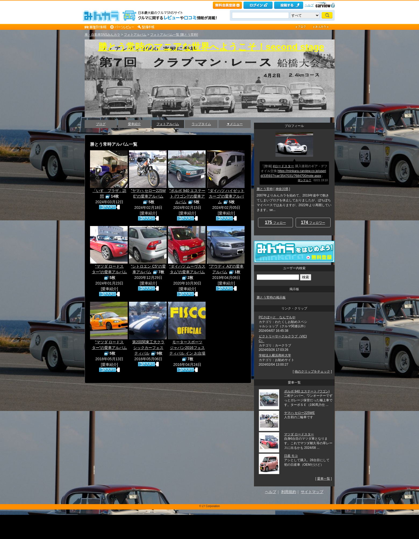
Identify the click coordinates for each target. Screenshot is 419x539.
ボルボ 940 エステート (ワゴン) (307, 391)
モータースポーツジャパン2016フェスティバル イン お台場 (187, 347)
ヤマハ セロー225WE (299, 413)
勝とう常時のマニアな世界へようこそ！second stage (211, 47)
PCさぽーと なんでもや (277, 317)
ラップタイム (201, 124)
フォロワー (313, 222)
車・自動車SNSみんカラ (102, 35)
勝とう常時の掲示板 (271, 297)
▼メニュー (235, 124)
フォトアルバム (135, 35)
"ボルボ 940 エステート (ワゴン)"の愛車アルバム (187, 196)
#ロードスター (283, 166)
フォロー (275, 222)
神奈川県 (281, 189)
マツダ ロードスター (299, 434)
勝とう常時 (265, 189)
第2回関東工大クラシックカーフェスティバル (148, 347)
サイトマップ (312, 492)
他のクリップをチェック (312, 371)
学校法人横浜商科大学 (275, 355)
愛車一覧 (323, 478)
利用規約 (288, 492)
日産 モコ (291, 456)
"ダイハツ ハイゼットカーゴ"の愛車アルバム (226, 196)
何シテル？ (304, 180)
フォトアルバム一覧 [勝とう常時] (174, 35)
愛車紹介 (134, 124)
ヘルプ (309, 5)
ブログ (101, 124)
